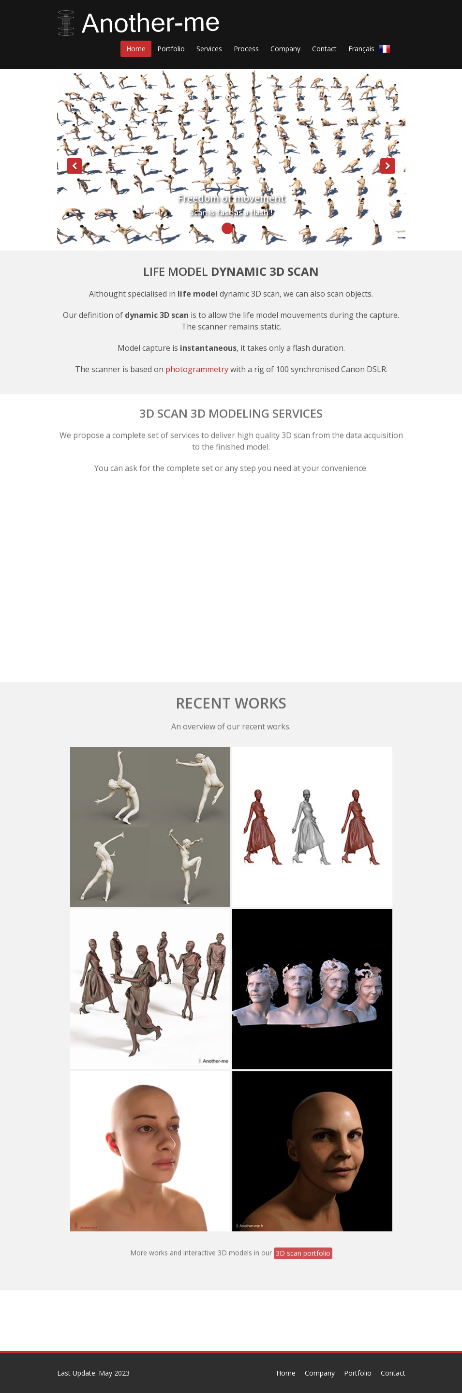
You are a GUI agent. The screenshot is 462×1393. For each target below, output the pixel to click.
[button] (74, 205)
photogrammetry (196, 368)
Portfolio (358, 1373)
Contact (393, 1373)
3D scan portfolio (303, 1250)
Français (371, 48)
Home (286, 1373)
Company (320, 1373)
